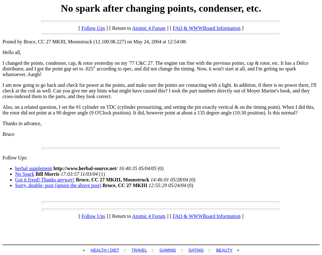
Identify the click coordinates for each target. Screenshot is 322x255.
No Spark (24, 174)
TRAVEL (139, 250)
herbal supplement (33, 168)
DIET (114, 250)
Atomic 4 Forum (149, 28)
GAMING (167, 250)
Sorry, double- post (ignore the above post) (58, 185)
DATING (196, 250)
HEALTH (99, 250)
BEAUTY (224, 250)
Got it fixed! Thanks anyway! (45, 179)
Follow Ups (93, 28)
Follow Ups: (15, 157)
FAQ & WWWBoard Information (207, 28)
